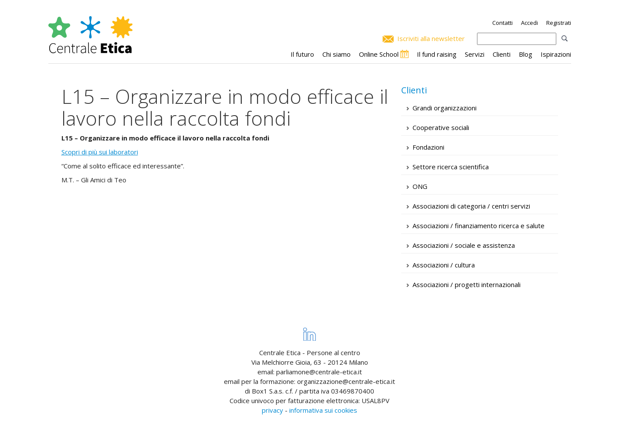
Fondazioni (428, 147)
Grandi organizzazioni (445, 107)
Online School (379, 54)
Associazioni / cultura (444, 264)
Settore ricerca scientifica (451, 166)
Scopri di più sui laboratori (99, 151)
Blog (525, 54)
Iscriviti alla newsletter (431, 38)
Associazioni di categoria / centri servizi (471, 206)
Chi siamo (336, 54)
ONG (420, 186)
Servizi (474, 54)
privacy (272, 410)
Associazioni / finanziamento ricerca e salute (479, 225)
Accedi (529, 23)
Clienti (502, 54)
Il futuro (302, 54)
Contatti (502, 23)
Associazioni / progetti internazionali (467, 284)
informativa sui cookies (323, 410)
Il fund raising (437, 54)
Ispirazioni (556, 54)
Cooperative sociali (441, 127)
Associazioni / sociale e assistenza (464, 245)
